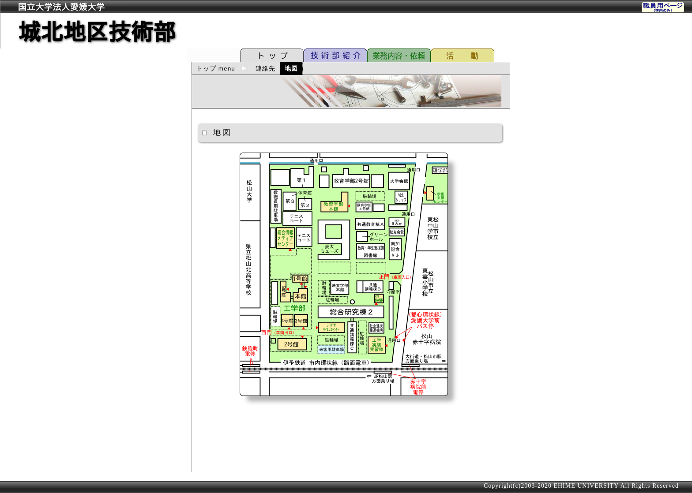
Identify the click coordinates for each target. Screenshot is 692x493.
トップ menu (221, 68)
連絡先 (265, 68)
